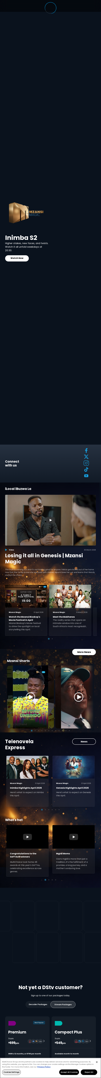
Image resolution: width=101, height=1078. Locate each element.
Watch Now (17, 258)
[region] (50, 1068)
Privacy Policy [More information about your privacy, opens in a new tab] (43, 1067)
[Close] (97, 1062)
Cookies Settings (11, 1072)
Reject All (89, 1072)
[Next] (91, 697)
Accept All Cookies (69, 1072)
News (84, 741)
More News (84, 652)
